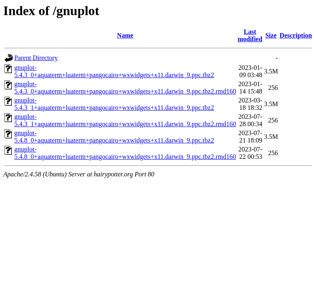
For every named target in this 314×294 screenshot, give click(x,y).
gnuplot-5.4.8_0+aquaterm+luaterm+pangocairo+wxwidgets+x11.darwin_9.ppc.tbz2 (114, 136)
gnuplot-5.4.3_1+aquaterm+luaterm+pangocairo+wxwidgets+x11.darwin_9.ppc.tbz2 (114, 104)
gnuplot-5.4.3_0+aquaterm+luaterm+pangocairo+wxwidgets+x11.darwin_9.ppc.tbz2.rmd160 (125, 87)
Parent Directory (36, 57)
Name (125, 35)
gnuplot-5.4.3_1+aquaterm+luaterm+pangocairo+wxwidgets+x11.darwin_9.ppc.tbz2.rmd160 (125, 120)
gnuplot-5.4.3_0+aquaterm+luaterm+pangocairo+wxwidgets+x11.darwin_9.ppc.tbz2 (114, 71)
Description (296, 35)
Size (271, 35)
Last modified (250, 35)
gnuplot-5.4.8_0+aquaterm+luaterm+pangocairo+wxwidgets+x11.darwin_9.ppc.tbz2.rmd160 (125, 153)
